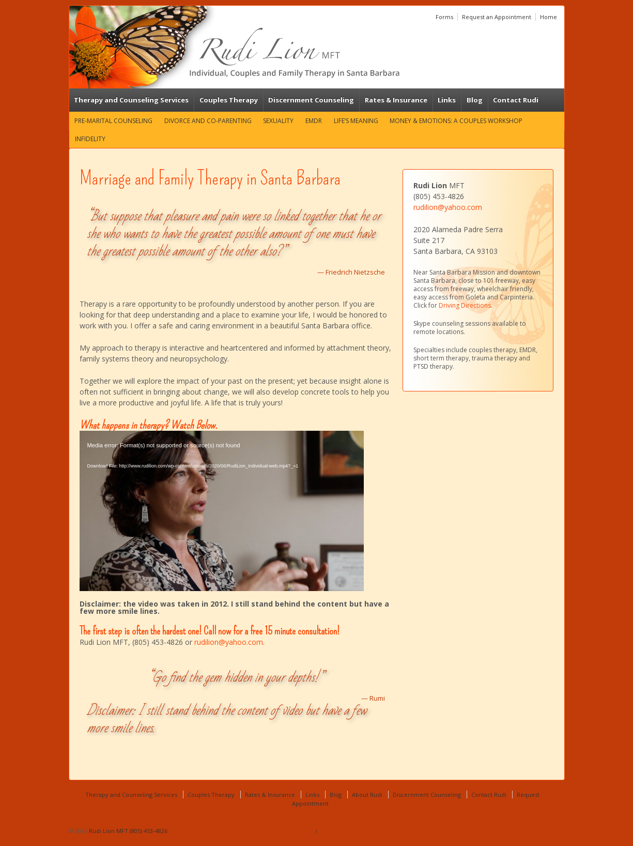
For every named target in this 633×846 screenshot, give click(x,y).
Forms (444, 17)
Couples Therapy (228, 99)
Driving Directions (465, 305)
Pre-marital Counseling (113, 120)
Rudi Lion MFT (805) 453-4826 (127, 831)
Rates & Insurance (396, 99)
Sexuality (278, 120)
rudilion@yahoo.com (228, 642)
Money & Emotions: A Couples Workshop (456, 120)
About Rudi (367, 794)
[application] (222, 511)
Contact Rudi (515, 99)
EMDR (313, 120)
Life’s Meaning (356, 120)
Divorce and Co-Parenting (208, 120)
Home (548, 17)
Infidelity (90, 138)
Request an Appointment (496, 17)
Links (447, 99)
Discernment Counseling (311, 99)
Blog (475, 99)
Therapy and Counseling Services (131, 99)
